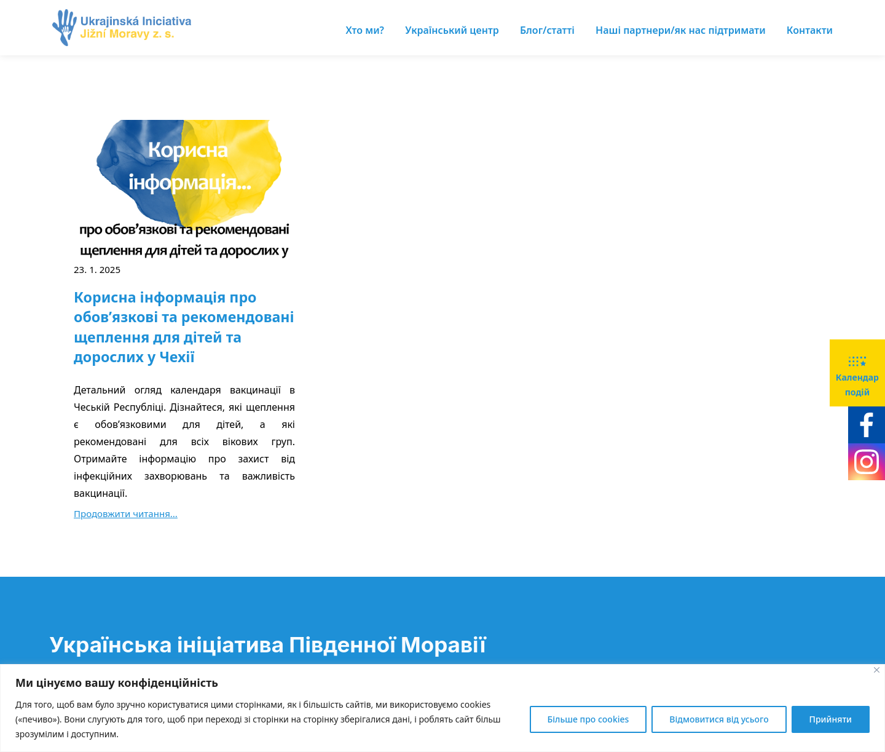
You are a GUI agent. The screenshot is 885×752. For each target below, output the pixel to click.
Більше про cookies (588, 719)
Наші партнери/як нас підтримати (681, 30)
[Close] (876, 670)
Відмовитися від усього (718, 719)
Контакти (810, 30)
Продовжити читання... (126, 513)
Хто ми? (365, 30)
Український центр (452, 30)
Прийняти (830, 719)
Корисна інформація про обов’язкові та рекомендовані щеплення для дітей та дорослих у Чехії (184, 326)
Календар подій (857, 372)
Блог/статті (547, 30)
